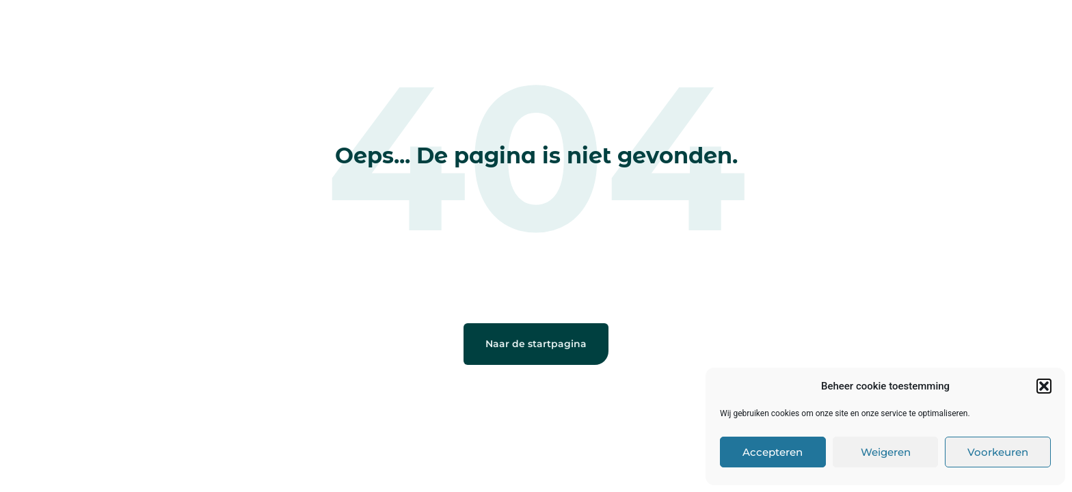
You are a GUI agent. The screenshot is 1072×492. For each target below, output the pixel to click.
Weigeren (886, 452)
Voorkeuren (997, 452)
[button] (1044, 386)
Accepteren (772, 452)
